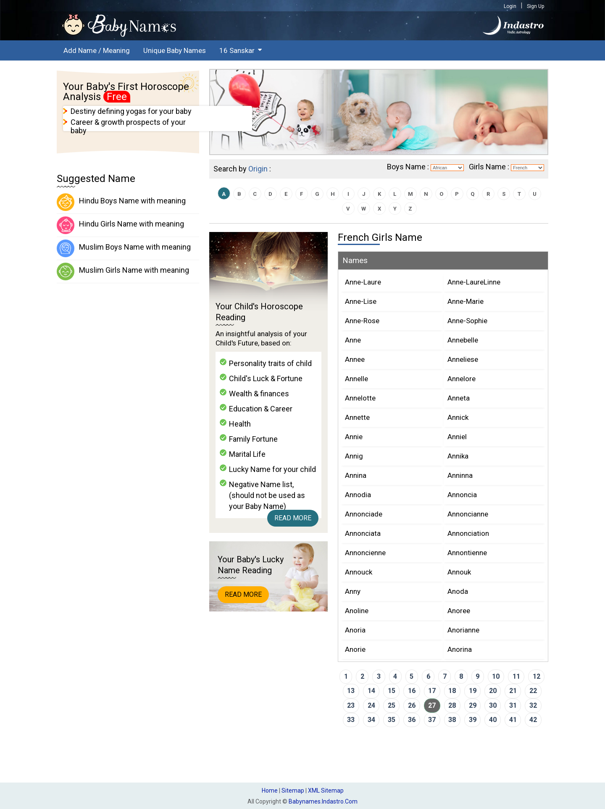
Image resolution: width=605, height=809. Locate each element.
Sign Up (535, 6)
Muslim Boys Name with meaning (124, 248)
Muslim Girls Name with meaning (123, 271)
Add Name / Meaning (96, 50)
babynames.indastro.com (323, 801)
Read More (292, 518)
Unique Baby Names (174, 50)
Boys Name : (408, 166)
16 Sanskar (237, 50)
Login (510, 6)
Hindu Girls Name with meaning (120, 225)
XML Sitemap (326, 790)
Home (270, 790)
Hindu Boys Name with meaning (121, 202)
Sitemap (292, 790)
